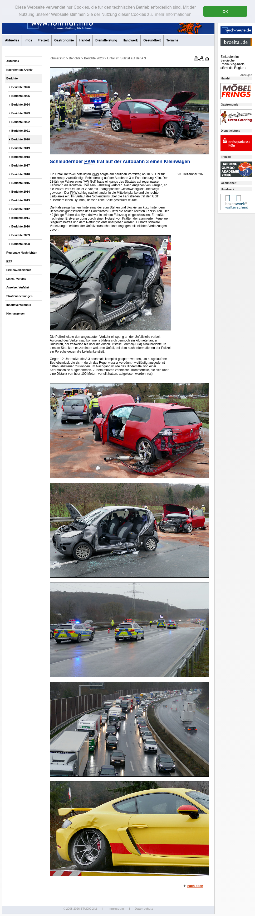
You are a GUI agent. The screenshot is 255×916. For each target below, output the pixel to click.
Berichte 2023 (20, 113)
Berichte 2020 (20, 139)
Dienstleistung (106, 40)
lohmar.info (57, 58)
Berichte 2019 (20, 148)
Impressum (115, 908)
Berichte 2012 (20, 209)
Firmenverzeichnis (18, 270)
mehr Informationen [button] (173, 14)
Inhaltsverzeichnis (18, 304)
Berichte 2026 (20, 87)
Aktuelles (12, 40)
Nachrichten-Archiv (19, 69)
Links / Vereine (16, 278)
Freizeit (43, 40)
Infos (28, 40)
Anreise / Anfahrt (17, 287)
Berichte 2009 (20, 235)
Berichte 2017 (20, 165)
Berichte (12, 78)
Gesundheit (152, 40)
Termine (172, 40)
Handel (84, 40)
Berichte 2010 (20, 226)
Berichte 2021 (20, 130)
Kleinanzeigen (16, 313)
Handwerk (130, 40)
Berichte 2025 (20, 95)
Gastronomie (64, 40)
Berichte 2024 (20, 104)
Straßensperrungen (19, 296)
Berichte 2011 (20, 217)
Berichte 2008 (20, 243)
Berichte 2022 (20, 122)
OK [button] (225, 11)
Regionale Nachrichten (21, 252)
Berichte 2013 (20, 200)
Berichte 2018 (20, 156)
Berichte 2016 (20, 174)
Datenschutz (144, 908)
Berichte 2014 (20, 191)
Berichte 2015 (20, 182)
